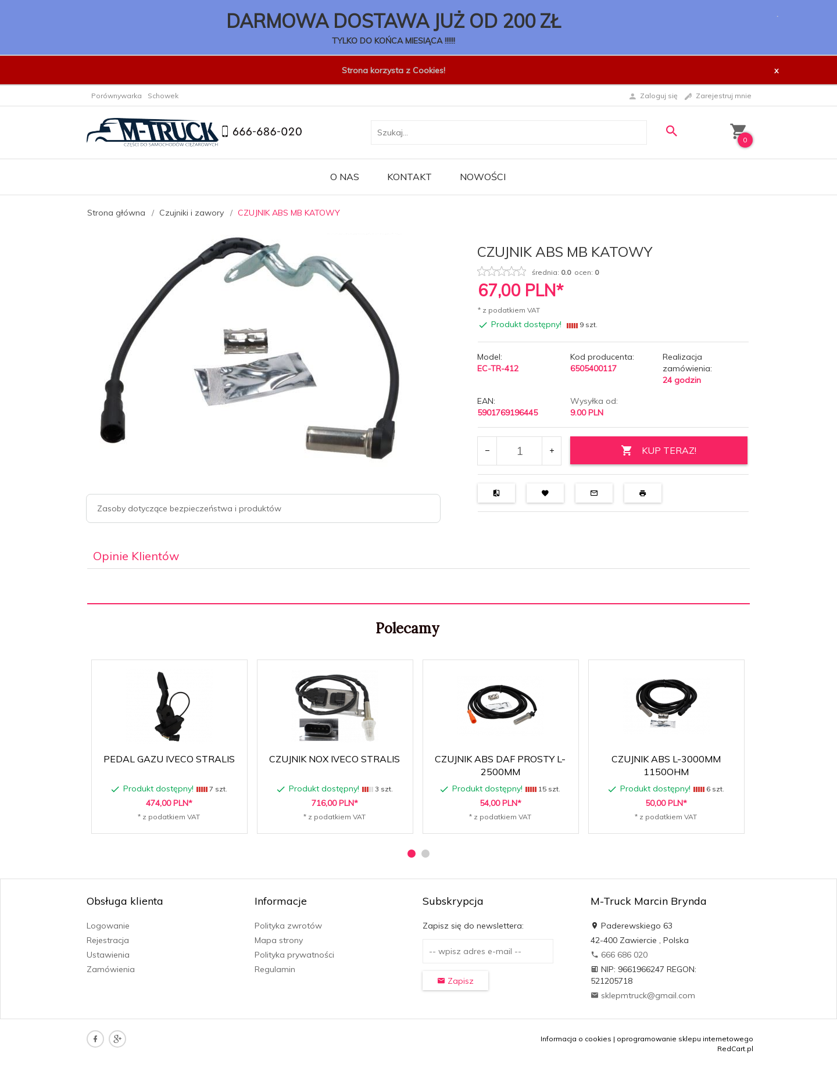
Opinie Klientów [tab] (136, 556)
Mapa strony (279, 940)
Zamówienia (111, 969)
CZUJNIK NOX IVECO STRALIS (334, 759)
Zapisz (455, 981)
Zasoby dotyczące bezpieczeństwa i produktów (189, 508)
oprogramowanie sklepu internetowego (685, 1038)
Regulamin (275, 969)
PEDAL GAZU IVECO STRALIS (169, 759)
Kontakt (409, 176)
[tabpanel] (418, 586)
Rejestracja (108, 940)
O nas (344, 176)
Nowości (483, 176)
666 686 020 (619, 954)
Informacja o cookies (576, 1038)
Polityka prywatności (294, 954)
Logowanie (108, 925)
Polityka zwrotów (288, 925)
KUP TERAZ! (658, 451)
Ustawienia (108, 954)
